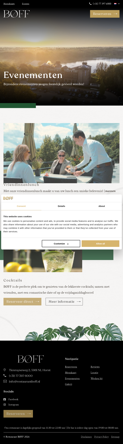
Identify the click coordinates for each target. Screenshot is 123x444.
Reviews (95, 378)
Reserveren (105, 14)
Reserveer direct (23, 313)
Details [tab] (61, 206)
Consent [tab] (21, 206)
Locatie (94, 384)
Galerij (68, 395)
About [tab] (102, 206)
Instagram (11, 416)
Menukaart (9, 3)
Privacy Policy (101, 436)
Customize (61, 243)
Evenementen (72, 390)
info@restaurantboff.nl (24, 393)
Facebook (10, 411)
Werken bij (97, 390)
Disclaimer (86, 436)
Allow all (100, 243)
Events (25, 3)
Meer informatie (65, 313)
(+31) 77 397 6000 (100, 3)
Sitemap (115, 436)
